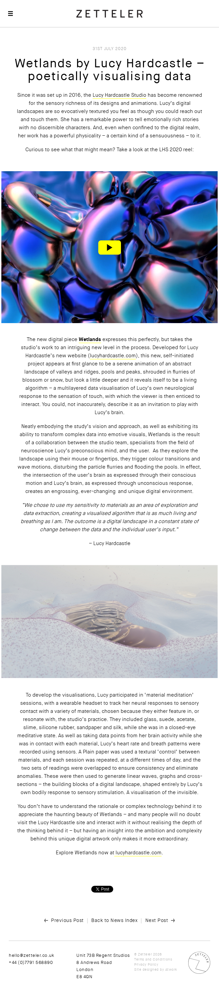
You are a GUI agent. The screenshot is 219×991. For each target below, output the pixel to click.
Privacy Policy (146, 964)
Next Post (156, 920)
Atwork (171, 969)
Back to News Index (114, 920)
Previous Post (67, 920)
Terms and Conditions (153, 959)
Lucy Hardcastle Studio (119, 95)
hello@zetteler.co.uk (31, 955)
